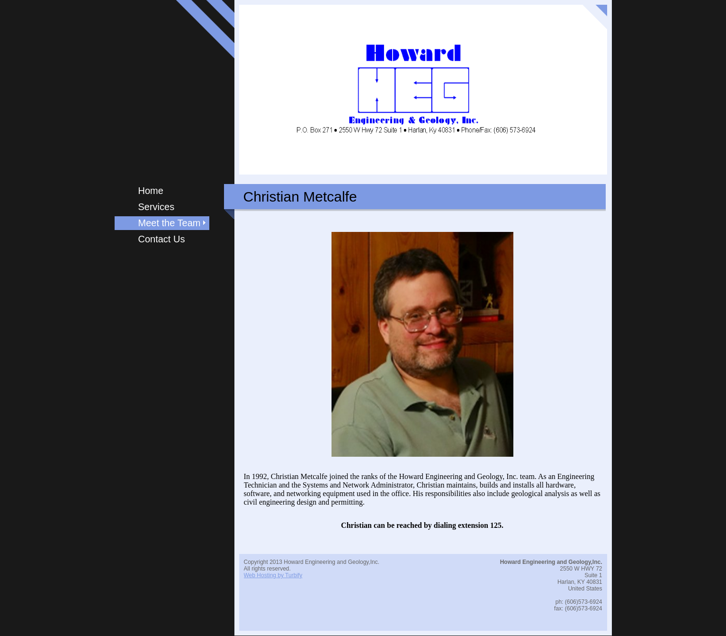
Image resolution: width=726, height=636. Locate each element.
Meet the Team (169, 223)
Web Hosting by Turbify (273, 575)
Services (156, 207)
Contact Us (161, 239)
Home (150, 190)
